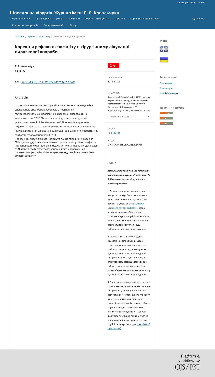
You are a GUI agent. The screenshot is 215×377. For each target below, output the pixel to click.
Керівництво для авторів (144, 18)
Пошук (74, 25)
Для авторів (166, 88)
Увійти (202, 2)
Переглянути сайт (54, 25)
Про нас (73, 18)
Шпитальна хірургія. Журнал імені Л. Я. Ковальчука (64, 12)
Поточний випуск (20, 18)
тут (114, 65)
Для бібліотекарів (169, 93)
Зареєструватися (186, 2)
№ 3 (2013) (44, 36)
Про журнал (42, 18)
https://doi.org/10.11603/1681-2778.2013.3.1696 (48, 82)
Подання (120, 18)
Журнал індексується (97, 18)
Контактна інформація (25, 25)
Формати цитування (120, 116)
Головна (19, 36)
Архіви (59, 18)
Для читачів (166, 83)
